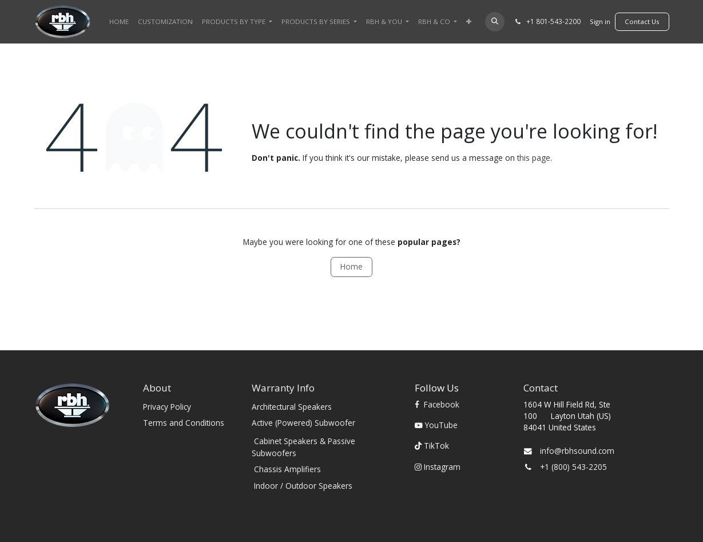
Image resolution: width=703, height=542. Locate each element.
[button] (494, 21)
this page (533, 157)
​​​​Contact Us (642, 21)
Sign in (600, 21)
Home (351, 266)
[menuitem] (119, 21)
